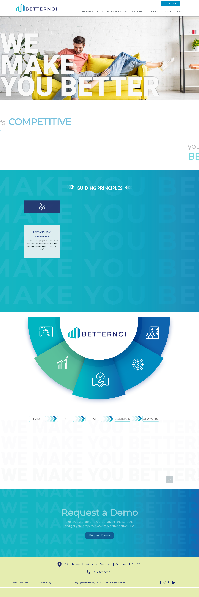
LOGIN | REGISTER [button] (170, 4)
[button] (36, 7)
